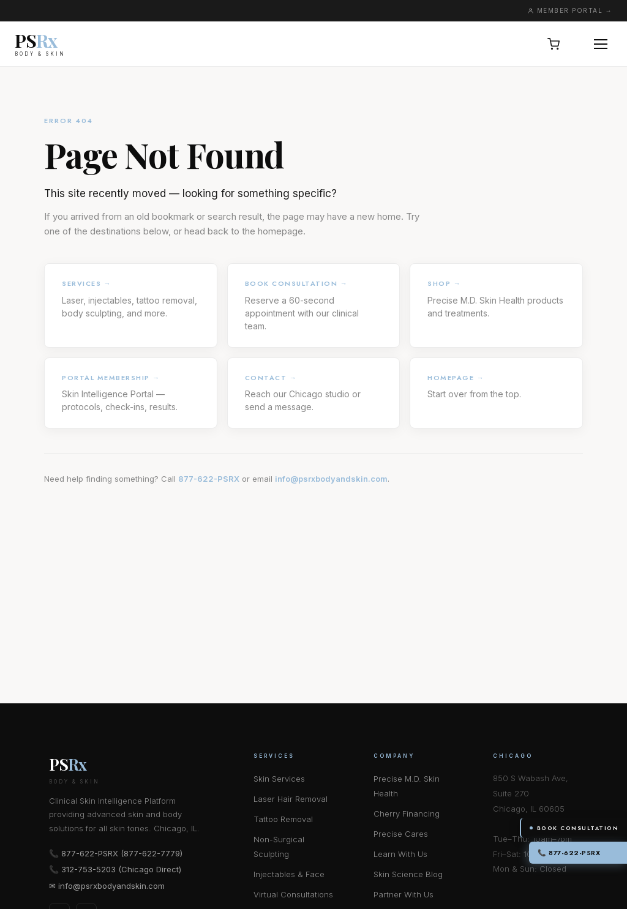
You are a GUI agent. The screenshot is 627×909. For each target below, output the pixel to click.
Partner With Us (404, 894)
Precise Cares (401, 834)
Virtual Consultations (293, 894)
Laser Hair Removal (290, 799)
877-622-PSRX (208, 479)
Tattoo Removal (283, 819)
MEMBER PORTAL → (570, 10)
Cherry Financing (407, 813)
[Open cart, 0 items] (554, 44)
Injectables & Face (289, 874)
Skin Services (279, 779)
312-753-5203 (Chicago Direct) (121, 869)
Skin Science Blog (408, 874)
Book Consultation (574, 828)
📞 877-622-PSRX (569, 853)
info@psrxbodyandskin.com (331, 479)
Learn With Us (400, 854)
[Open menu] (600, 44)
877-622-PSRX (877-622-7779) (121, 853)
